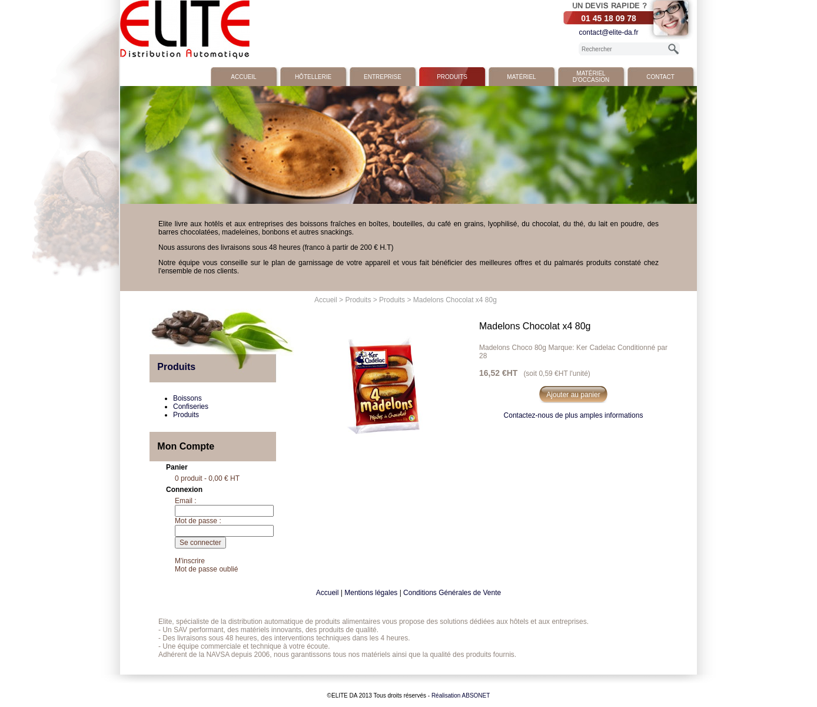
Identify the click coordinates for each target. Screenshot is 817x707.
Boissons (187, 398)
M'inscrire (190, 561)
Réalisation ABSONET (460, 695)
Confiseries (190, 406)
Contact (660, 77)
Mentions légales (370, 593)
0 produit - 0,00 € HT (207, 478)
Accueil (243, 77)
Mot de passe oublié (206, 569)
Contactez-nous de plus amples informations (573, 415)
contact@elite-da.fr (609, 32)
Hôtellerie (313, 77)
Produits (452, 77)
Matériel (521, 77)
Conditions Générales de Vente (452, 593)
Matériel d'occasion (591, 76)
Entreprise (382, 77)
